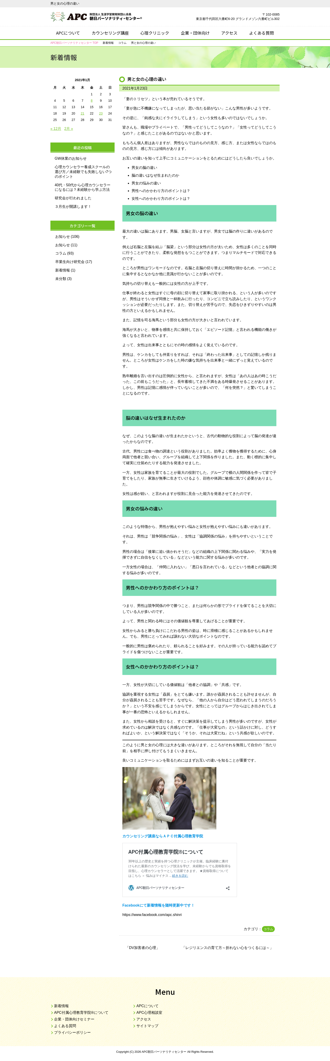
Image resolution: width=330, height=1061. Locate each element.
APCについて (68, 33)
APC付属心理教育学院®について (81, 1012)
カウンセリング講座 (110, 33)
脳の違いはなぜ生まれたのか (155, 175)
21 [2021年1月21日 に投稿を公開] (82, 113)
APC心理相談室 (149, 1012)
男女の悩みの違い (146, 183)
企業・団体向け (195, 33)
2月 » (68, 129)
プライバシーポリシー (72, 1032)
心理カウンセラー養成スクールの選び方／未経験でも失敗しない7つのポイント (83, 171)
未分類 (60, 279)
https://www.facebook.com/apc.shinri (152, 915)
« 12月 (55, 129)
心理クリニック (154, 33)
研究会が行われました (73, 198)
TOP (74, 42)
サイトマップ (147, 1026)
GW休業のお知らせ (71, 158)
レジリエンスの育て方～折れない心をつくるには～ (227, 948)
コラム (268, 929)
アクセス (229, 33)
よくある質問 (261, 33)
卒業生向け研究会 (70, 262)
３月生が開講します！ (73, 206)
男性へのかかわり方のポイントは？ (161, 191)
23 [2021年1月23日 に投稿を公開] (101, 113)
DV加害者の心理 (142, 948)
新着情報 (62, 270)
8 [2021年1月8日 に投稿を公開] (92, 100)
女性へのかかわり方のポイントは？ (161, 198)
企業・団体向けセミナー (74, 1019)
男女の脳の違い (144, 168)
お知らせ (62, 237)
